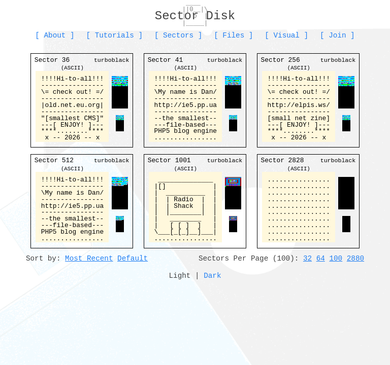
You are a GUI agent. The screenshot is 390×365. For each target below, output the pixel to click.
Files (233, 35)
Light (180, 275)
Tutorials (114, 35)
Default (132, 258)
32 (307, 258)
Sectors (178, 35)
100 (335, 258)
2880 (355, 258)
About (55, 35)
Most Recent (89, 258)
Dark (212, 275)
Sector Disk (195, 16)
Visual (286, 35)
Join (337, 35)
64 (320, 258)
